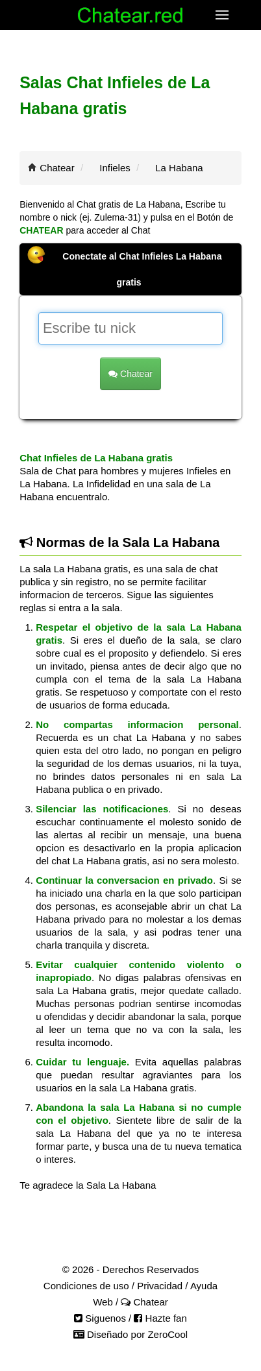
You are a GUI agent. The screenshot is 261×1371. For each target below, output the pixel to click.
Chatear (57, 167)
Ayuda (204, 1285)
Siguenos (100, 1318)
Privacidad (159, 1285)
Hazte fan (160, 1318)
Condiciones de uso (86, 1285)
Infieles (114, 167)
